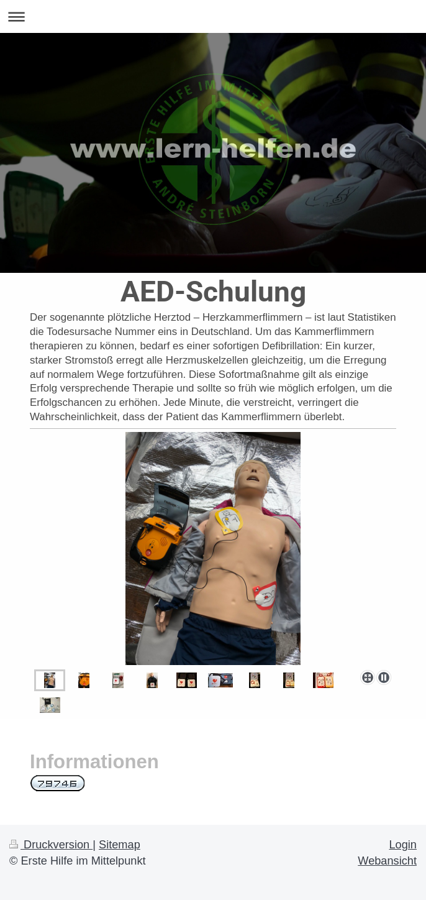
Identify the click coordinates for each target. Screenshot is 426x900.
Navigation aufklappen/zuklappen (213, 16)
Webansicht (387, 861)
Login (403, 844)
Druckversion (51, 844)
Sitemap (119, 844)
